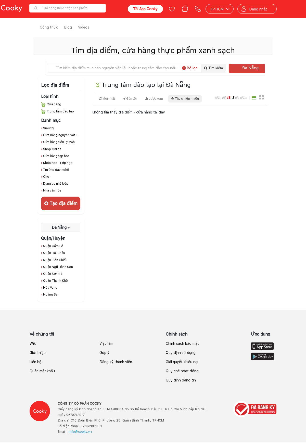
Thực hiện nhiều (185, 98)
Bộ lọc (190, 68)
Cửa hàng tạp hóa (56, 156)
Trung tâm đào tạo (60, 111)
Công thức (49, 27)
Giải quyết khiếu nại (182, 362)
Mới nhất (107, 98)
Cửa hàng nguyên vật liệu (62, 135)
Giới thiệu (38, 353)
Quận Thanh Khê (55, 281)
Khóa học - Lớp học (57, 163)
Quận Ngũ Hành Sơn (58, 267)
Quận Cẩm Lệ (53, 246)
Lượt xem (154, 98)
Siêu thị (48, 128)
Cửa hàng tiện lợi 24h (59, 142)
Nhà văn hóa (52, 190)
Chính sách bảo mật (182, 343)
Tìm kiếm (213, 68)
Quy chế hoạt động (182, 371)
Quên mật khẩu (42, 371)
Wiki (33, 343)
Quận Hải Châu (54, 253)
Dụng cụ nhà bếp (55, 183)
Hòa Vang (50, 287)
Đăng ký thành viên (115, 362)
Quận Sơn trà (52, 274)
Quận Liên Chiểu (55, 260)
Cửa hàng (54, 104)
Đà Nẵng (255, 68)
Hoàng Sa (50, 294)
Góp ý (104, 353)
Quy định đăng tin (181, 380)
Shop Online (52, 149)
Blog (68, 27)
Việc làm (106, 343)
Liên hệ (35, 362)
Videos (83, 27)
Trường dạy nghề (56, 170)
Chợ (46, 176)
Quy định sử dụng (181, 353)
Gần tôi (130, 98)
